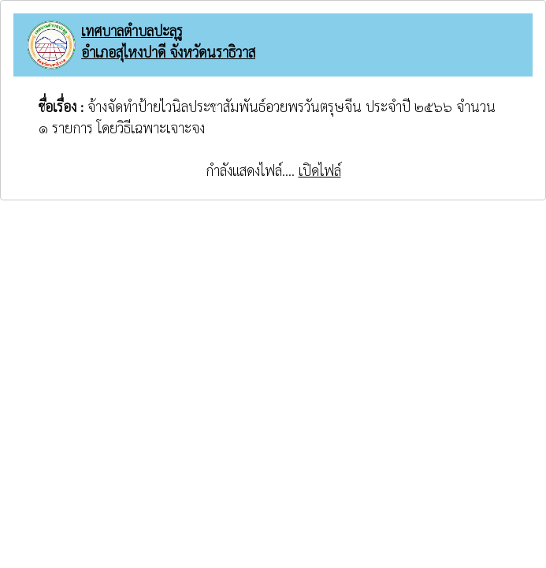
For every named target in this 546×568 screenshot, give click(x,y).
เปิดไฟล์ (320, 170)
